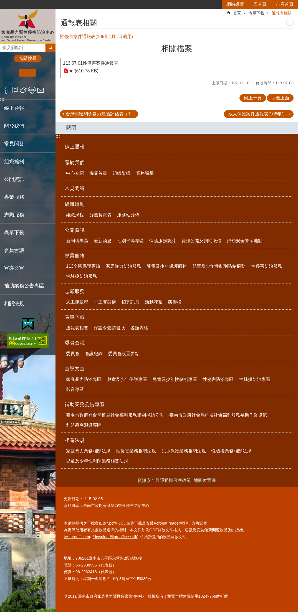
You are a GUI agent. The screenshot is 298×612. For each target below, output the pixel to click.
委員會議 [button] (14, 250)
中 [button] (27, 73)
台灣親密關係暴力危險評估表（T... (100, 114)
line (32, 90)
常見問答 (14, 143)
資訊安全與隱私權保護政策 (164, 480)
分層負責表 (100, 215)
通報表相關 (281, 13)
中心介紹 (75, 173)
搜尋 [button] (50, 48)
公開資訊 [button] (14, 179)
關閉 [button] (71, 127)
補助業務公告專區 (85, 404)
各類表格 (139, 327)
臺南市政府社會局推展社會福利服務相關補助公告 (115, 415)
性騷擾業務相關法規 (231, 451)
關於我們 (75, 162)
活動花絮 (154, 302)
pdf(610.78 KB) (84, 71)
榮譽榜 (174, 302)
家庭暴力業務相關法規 (88, 451)
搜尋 (4, 46)
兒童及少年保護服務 (167, 266)
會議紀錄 (94, 353)
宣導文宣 (75, 368)
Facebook (6, 90)
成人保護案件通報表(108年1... (258, 114)
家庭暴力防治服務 (123, 266)
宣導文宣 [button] (14, 268)
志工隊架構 (105, 302)
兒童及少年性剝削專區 (175, 379)
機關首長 (98, 173)
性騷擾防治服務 (81, 276)
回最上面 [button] (280, 97)
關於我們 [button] (14, 126)
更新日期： (73, 499)
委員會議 (75, 343)
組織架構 (121, 173)
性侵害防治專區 (218, 379)
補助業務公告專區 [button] (24, 286)
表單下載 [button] (14, 232)
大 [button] (44, 73)
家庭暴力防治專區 (84, 379)
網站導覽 (235, 4)
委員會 (72, 353)
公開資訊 (75, 230)
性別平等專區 (130, 240)
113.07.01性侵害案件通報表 (90, 63)
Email (40, 90)
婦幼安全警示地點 (244, 240)
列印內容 (290, 22)
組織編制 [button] (14, 161)
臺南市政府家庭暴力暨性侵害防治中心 (27, 26)
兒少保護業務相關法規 (183, 451)
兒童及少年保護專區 (127, 379)
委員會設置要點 (123, 353)
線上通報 (14, 108)
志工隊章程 (77, 302)
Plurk (15, 90)
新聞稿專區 (77, 240)
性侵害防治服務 (266, 266)
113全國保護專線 (83, 266)
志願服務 (75, 291)
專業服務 (75, 256)
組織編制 (75, 204)
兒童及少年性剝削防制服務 (219, 266)
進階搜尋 (28, 58)
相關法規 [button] (14, 303)
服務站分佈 (128, 215)
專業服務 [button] (14, 197)
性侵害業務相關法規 (136, 451)
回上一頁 (253, 97)
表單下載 (256, 13)
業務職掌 (145, 173)
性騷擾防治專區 (254, 379)
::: (2, 10)
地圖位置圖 (205, 480)
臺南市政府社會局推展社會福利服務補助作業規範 (218, 415)
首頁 (237, 13)
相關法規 (75, 440)
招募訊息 (130, 302)
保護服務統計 (162, 240)
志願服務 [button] (14, 215)
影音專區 (75, 389)
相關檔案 (176, 48)
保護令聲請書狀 (109, 327)
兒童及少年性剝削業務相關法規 (97, 461)
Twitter (23, 90)
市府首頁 (285, 4)
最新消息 (103, 240)
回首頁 (260, 4)
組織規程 (75, 215)
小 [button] (10, 73)
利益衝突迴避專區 (84, 425)
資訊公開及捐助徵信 (201, 240)
